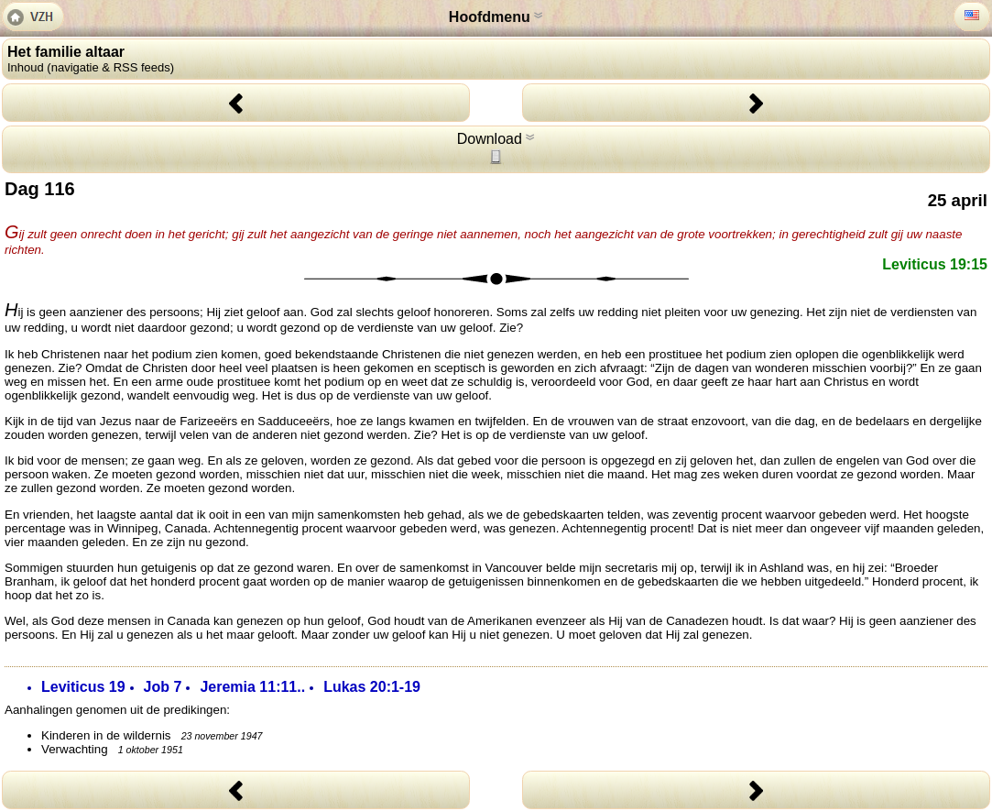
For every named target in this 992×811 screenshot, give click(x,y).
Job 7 (163, 687)
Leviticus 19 (83, 687)
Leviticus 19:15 (934, 264)
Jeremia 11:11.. (252, 687)
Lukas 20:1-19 (371, 687)
